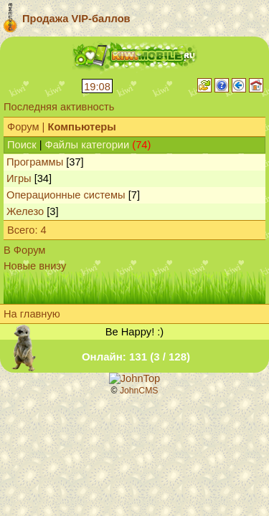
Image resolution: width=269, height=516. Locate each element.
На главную (32, 314)
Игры (19, 178)
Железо (25, 211)
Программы (34, 162)
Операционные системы (66, 195)
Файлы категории (87, 144)
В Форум (24, 250)
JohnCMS (139, 391)
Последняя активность (59, 107)
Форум (23, 127)
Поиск (22, 144)
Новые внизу (35, 266)
